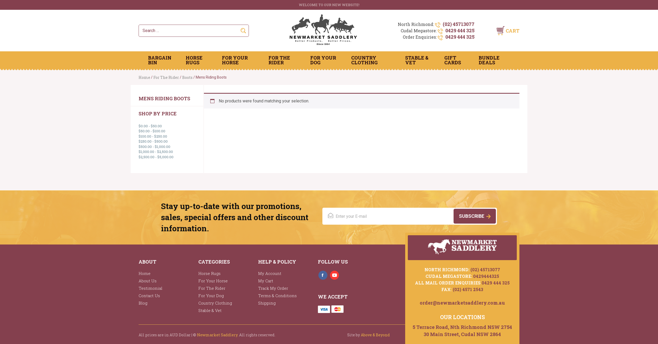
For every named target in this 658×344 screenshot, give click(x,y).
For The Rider (279, 60)
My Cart (265, 280)
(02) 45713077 (458, 24)
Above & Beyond (375, 334)
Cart (512, 31)
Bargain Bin (159, 60)
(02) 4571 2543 (468, 289)
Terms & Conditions (277, 295)
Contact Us (149, 295)
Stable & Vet (416, 60)
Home (144, 77)
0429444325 (486, 276)
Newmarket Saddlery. (217, 334)
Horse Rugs (194, 60)
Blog (143, 303)
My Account (269, 273)
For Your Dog (323, 60)
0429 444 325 (459, 30)
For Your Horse (235, 60)
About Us (148, 280)
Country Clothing (364, 60)
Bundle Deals (489, 60)
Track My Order (273, 288)
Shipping (267, 303)
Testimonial (150, 288)
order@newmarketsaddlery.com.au (462, 302)
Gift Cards (452, 60)
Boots (187, 77)
